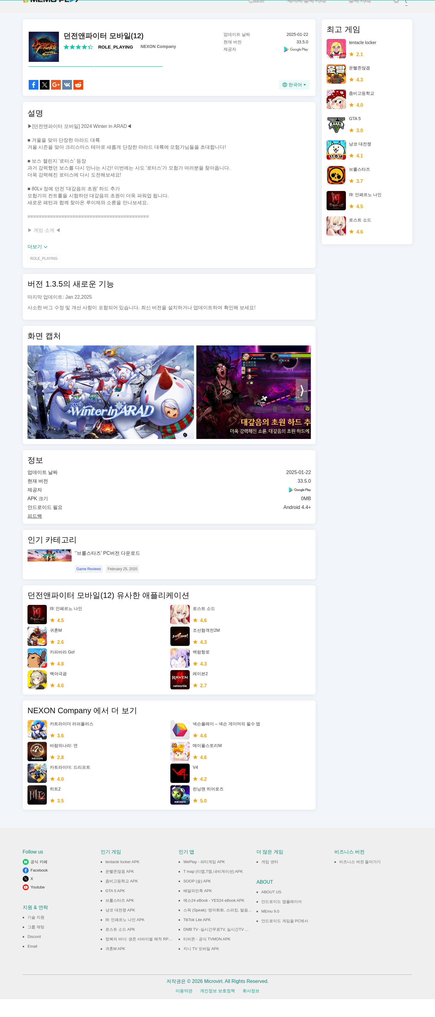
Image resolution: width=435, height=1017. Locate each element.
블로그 (247, 9)
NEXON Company (158, 51)
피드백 (34, 533)
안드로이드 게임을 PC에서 (284, 938)
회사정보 (251, 1008)
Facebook (39, 888)
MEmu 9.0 (270, 929)
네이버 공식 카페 (297, 9)
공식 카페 (351, 9)
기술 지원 (35, 935)
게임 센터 (269, 879)
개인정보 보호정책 (217, 1008)
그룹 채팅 (35, 944)
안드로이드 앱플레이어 (281, 919)
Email (32, 964)
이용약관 (184, 1008)
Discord (34, 954)
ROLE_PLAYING (115, 51)
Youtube (38, 905)
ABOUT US (271, 909)
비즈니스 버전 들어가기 (360, 879)
